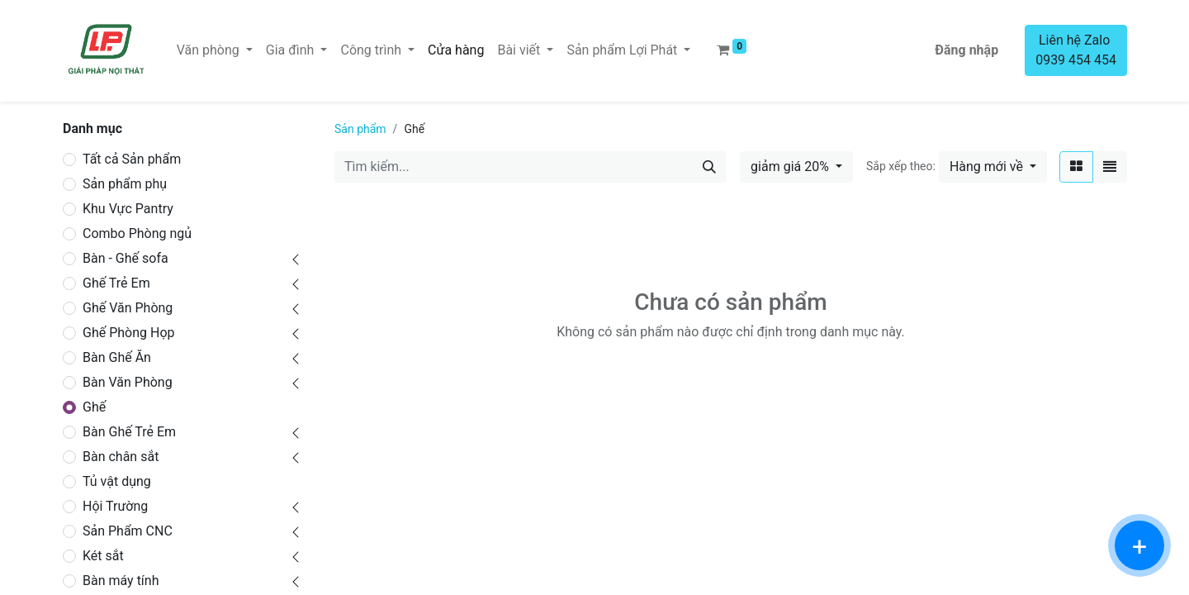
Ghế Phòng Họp (129, 332)
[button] (993, 167)
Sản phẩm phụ (125, 184)
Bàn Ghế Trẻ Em (129, 432)
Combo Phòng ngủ (137, 233)
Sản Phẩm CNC (128, 531)
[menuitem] (455, 50)
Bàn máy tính (121, 580)
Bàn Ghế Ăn (117, 357)
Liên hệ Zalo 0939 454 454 (1075, 50)
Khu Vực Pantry (128, 209)
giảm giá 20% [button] (791, 166)
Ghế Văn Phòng (128, 308)
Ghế (94, 407)
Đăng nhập (966, 50)
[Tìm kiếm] (709, 167)
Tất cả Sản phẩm (132, 159)
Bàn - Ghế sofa (125, 258)
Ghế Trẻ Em (116, 283)
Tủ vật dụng (117, 481)
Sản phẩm (360, 129)
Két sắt (103, 556)
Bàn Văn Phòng (128, 382)
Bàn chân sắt (121, 456)
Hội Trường (115, 506)
